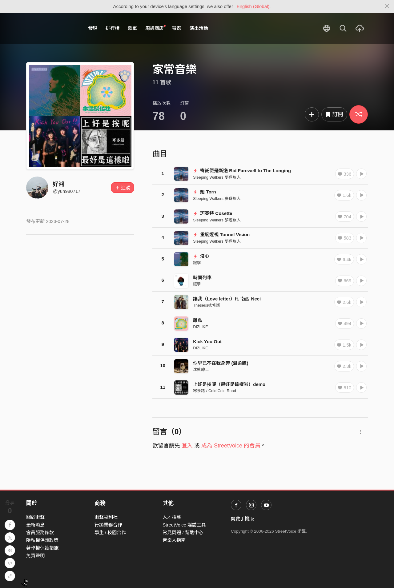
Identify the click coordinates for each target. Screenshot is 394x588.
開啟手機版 (242, 518)
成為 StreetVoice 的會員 (230, 446)
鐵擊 (197, 262)
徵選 (176, 28)
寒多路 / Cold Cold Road (214, 390)
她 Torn (204, 191)
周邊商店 (155, 28)
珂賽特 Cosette (212, 213)
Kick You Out (207, 341)
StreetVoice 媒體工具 (184, 524)
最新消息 (35, 524)
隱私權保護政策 (42, 540)
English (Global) (253, 6)
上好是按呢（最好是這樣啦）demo (229, 384)
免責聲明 (35, 555)
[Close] (387, 6)
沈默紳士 (201, 369)
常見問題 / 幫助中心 (183, 532)
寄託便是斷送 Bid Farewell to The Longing (242, 170)
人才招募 (172, 517)
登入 (187, 446)
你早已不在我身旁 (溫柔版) (220, 363)
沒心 (201, 256)
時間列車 (202, 277)
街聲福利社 (106, 517)
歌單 (132, 28)
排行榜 (112, 28)
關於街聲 (35, 517)
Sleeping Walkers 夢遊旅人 (216, 177)
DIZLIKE (200, 326)
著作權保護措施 (42, 547)
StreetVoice (51, 28)
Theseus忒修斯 (206, 305)
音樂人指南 (174, 540)
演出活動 (199, 28)
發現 (92, 28)
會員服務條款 (40, 532)
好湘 (58, 184)
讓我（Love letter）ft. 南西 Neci (227, 298)
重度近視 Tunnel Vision (221, 234)
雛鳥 (197, 320)
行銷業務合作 (108, 524)
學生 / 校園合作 (110, 532)
